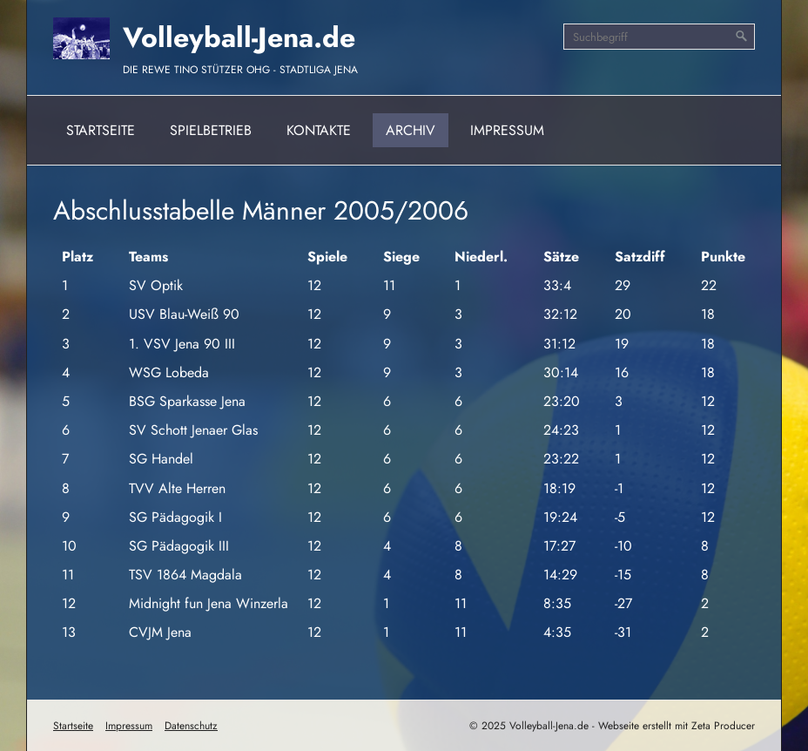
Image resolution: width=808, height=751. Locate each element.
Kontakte (318, 130)
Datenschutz (191, 726)
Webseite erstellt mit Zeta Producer (676, 726)
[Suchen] (742, 36)
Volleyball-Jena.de (239, 37)
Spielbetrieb (211, 130)
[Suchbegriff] (659, 37)
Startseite (100, 130)
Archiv (410, 130)
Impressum (507, 130)
